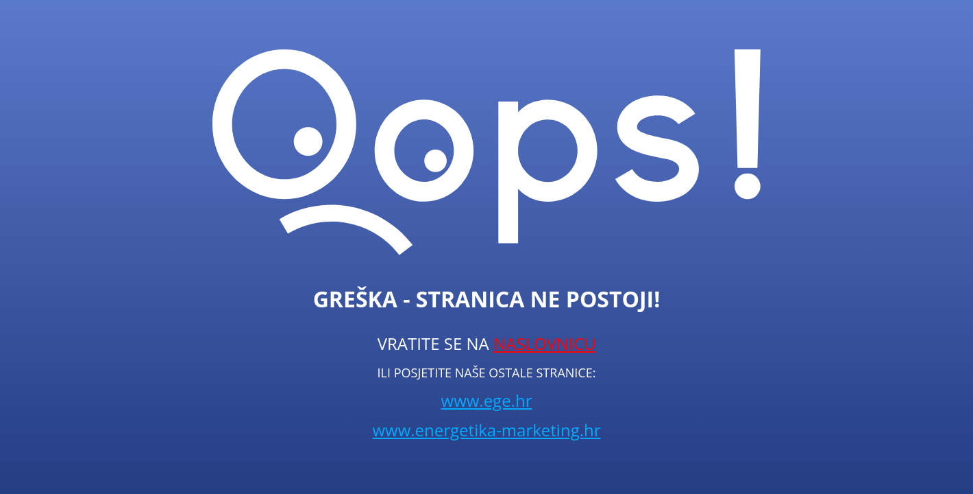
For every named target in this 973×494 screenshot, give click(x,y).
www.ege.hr (486, 400)
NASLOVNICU (544, 343)
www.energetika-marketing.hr (486, 430)
